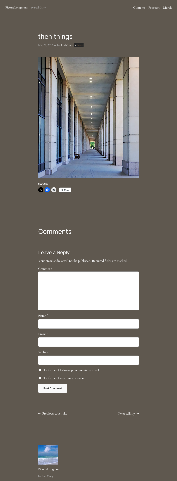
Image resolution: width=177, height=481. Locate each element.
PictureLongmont (16, 8)
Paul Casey (67, 45)
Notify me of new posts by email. (63, 378)
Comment (46, 269)
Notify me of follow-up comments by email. (71, 370)
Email (43, 334)
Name (43, 316)
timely (80, 45)
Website (43, 352)
